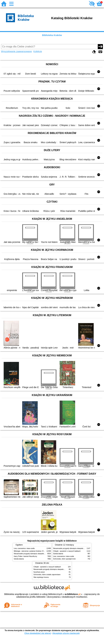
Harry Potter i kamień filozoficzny (25, 556)
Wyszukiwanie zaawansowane (16, 51)
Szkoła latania (19, 559)
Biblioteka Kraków (52, 35)
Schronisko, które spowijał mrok (64, 559)
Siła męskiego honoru (41, 577)
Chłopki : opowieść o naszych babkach (67, 551)
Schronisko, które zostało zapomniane (46, 574)
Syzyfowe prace (39, 572)
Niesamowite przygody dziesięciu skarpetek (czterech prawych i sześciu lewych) (42, 554)
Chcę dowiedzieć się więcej (37, 633)
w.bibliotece (73, 594)
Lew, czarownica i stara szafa (24, 548)
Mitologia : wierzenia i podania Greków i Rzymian (31, 551)
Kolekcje (37, 51)
